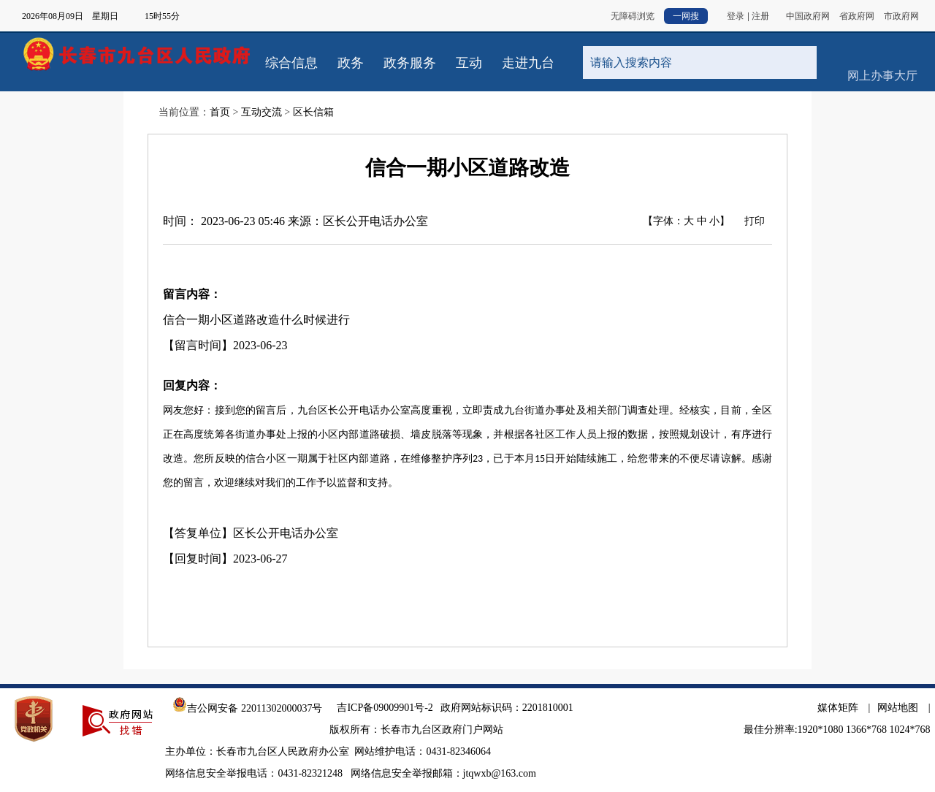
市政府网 (901, 16)
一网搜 (686, 16)
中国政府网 (808, 16)
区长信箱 (313, 112)
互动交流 (261, 112)
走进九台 (528, 62)
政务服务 (409, 62)
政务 (350, 62)
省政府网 (856, 16)
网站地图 (897, 707)
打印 (754, 221)
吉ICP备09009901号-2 (384, 707)
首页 (220, 112)
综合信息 (291, 62)
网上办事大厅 (882, 51)
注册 (760, 16)
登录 (735, 16)
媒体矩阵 (837, 707)
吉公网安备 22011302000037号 (247, 708)
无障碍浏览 (632, 16)
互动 (469, 62)
